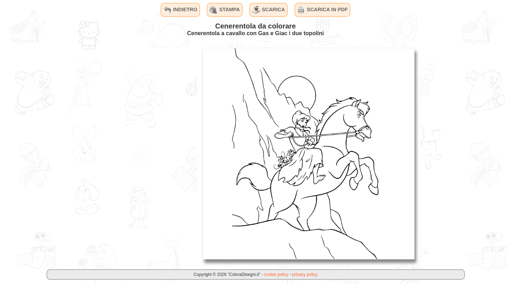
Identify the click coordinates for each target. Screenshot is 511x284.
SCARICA (268, 10)
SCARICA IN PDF (322, 10)
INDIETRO (180, 10)
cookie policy (276, 274)
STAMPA (225, 10)
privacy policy (305, 274)
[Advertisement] (144, 153)
